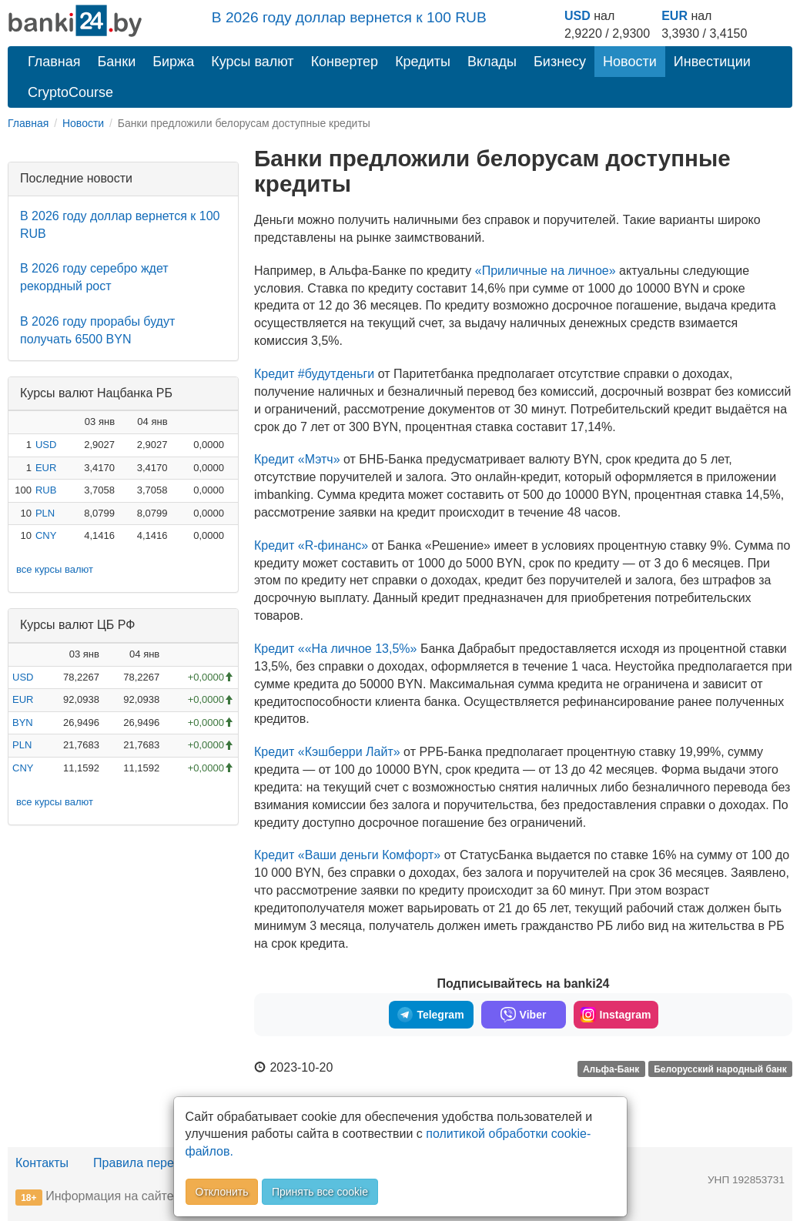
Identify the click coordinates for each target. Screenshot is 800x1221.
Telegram (430, 1014)
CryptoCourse (70, 92)
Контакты (42, 1162)
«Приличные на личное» (545, 270)
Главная (54, 61)
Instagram (616, 1014)
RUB (45, 490)
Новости (630, 61)
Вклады (492, 61)
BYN (22, 722)
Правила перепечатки (155, 1162)
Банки (117, 61)
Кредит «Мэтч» (297, 459)
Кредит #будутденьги (314, 373)
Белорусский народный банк (720, 1068)
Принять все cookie (320, 1192)
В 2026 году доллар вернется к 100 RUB (349, 17)
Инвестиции (712, 61)
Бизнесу (560, 61)
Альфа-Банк (611, 1068)
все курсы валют (54, 569)
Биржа (173, 61)
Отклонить (222, 1192)
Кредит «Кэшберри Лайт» (327, 751)
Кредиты (422, 61)
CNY (45, 535)
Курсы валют (252, 61)
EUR (674, 15)
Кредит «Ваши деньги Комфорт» (347, 854)
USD (577, 15)
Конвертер (345, 61)
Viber (523, 1014)
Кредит (311, 545)
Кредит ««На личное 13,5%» (335, 648)
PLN (45, 513)
